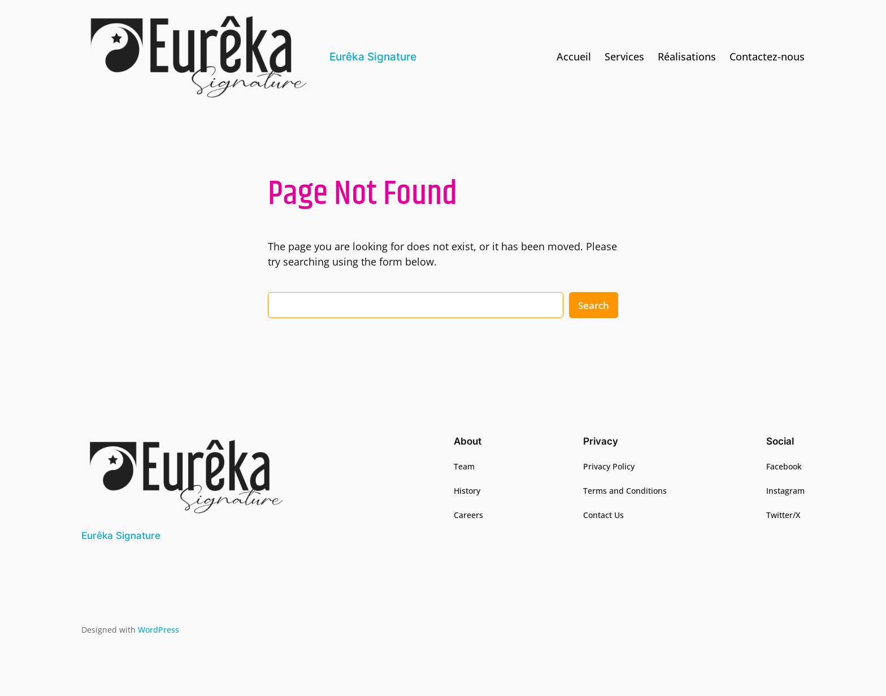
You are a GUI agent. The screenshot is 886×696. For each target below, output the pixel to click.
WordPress (158, 629)
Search (593, 305)
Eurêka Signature (372, 56)
